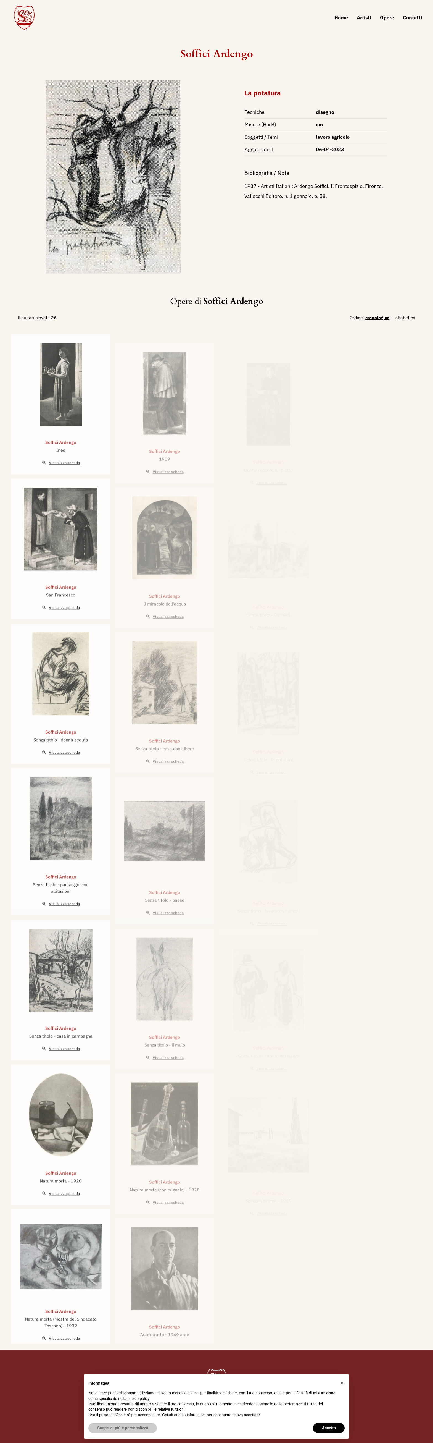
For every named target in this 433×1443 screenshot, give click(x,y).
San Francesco (60, 615)
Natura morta (54, 1201)
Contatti (412, 17)
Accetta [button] (329, 1428)
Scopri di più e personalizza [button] (122, 1428)
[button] (341, 1383)
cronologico (377, 317)
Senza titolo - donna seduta (60, 760)
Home (341, 17)
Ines (60, 470)
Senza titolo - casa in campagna (61, 1056)
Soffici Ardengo (216, 54)
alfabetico (405, 317)
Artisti (364, 17)
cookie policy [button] (138, 1398)
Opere (387, 17)
